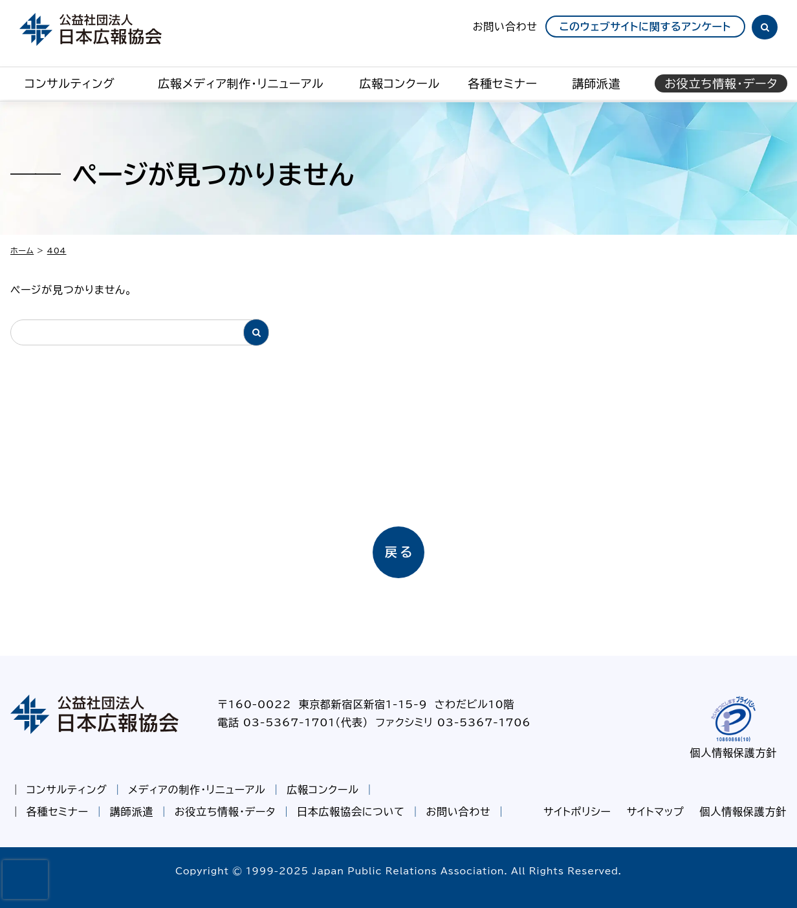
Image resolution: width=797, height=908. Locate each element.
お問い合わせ (505, 26)
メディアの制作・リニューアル (196, 789)
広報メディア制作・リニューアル (240, 83)
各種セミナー (503, 83)
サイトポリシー (577, 811)
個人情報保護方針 (733, 753)
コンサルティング (70, 83)
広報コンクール (399, 83)
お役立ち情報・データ (225, 811)
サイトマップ (655, 811)
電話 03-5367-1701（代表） (292, 722)
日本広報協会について (351, 811)
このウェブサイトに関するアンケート (645, 26)
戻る (400, 552)
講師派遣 (596, 83)
